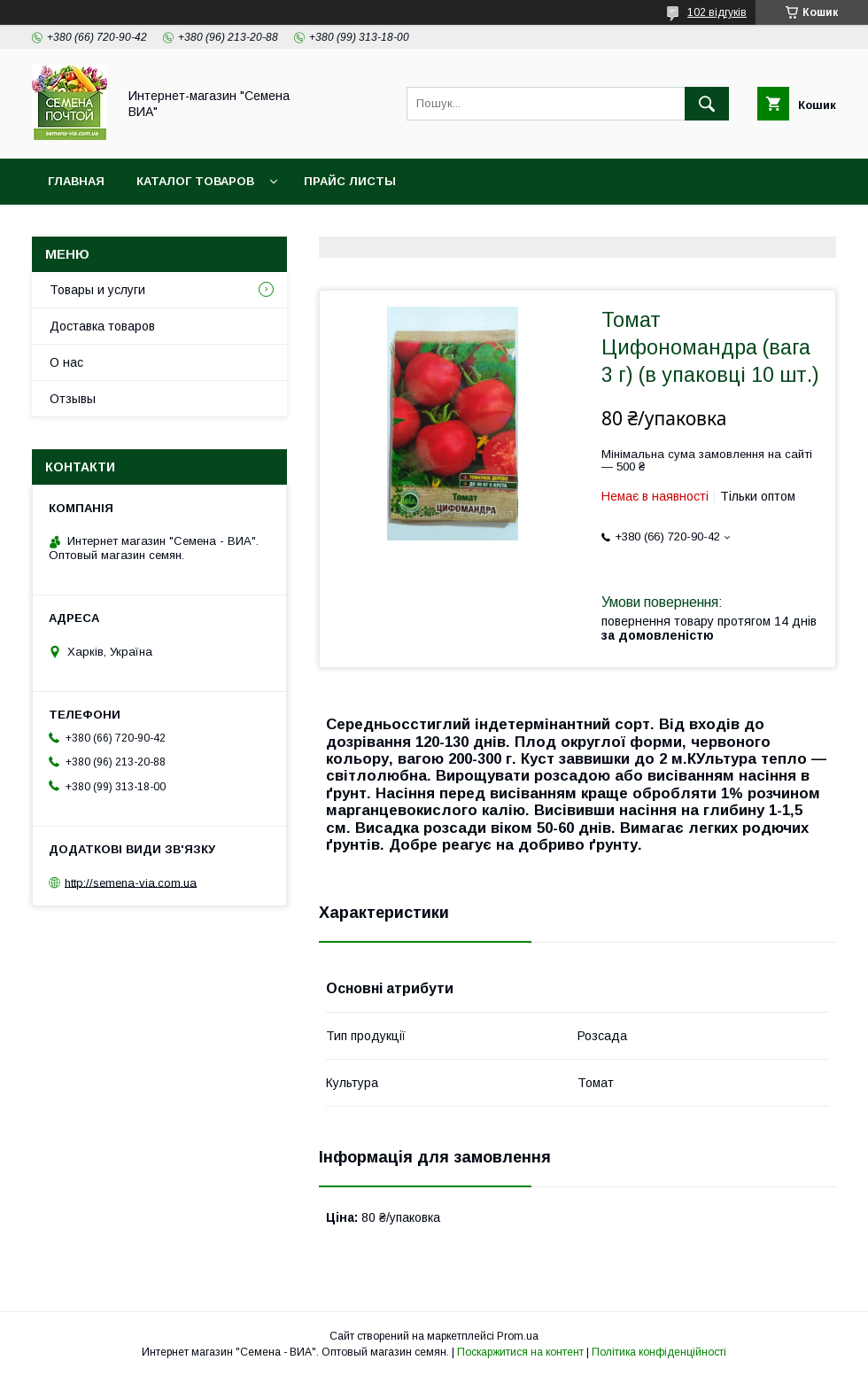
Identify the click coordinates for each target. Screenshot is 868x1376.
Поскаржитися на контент (520, 1352)
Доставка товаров (102, 326)
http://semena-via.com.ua (131, 882)
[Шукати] (707, 103)
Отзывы (73, 399)
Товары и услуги (97, 290)
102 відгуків (717, 12)
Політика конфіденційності (659, 1352)
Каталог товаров (195, 181)
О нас (66, 362)
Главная (76, 181)
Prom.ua (518, 1336)
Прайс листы (350, 181)
